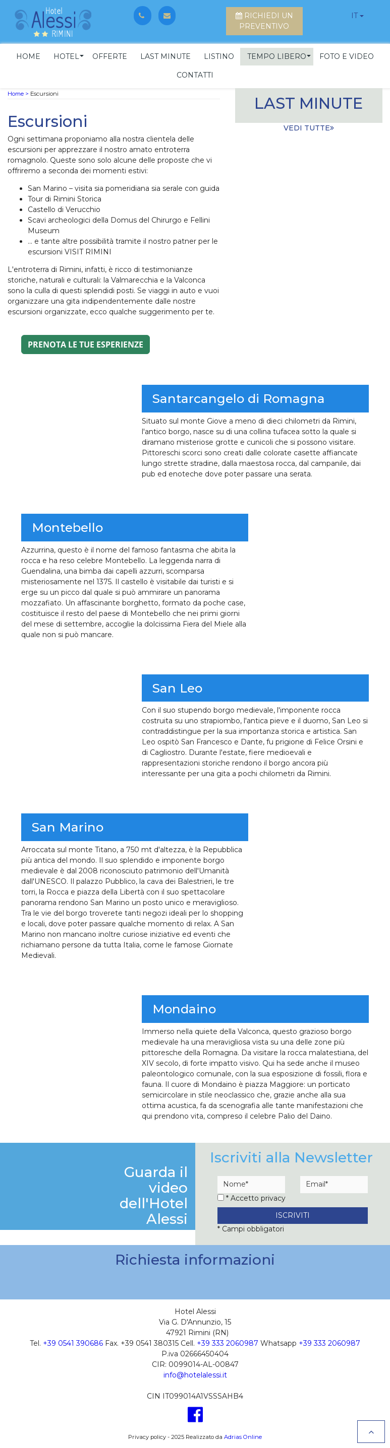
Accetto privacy (258, 1196)
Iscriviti (292, 1213)
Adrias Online (243, 1435)
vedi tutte (309, 126)
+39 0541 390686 (73, 1341)
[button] (66, 55)
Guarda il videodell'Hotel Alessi (154, 1193)
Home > (18, 92)
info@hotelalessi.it (195, 1373)
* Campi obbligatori (250, 1227)
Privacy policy (147, 1435)
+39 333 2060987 (227, 1341)
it (354, 15)
